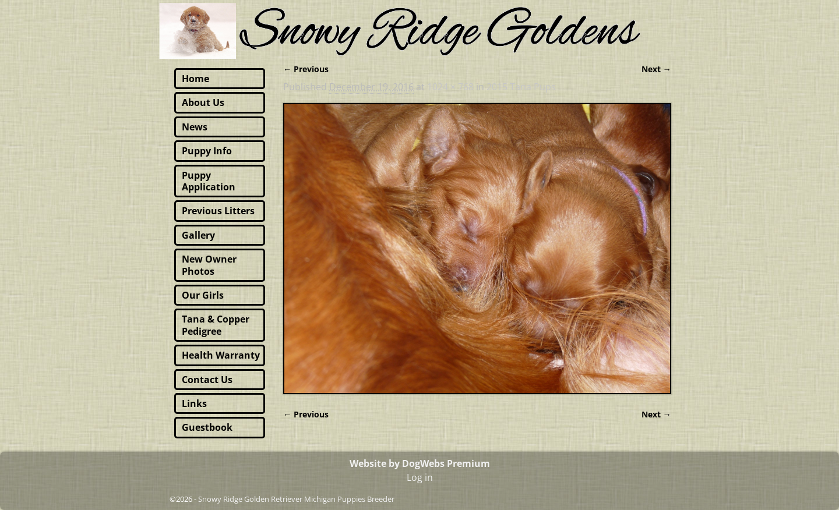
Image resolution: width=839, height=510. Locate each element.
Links (194, 403)
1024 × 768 (450, 86)
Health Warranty (221, 355)
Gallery (198, 235)
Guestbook (207, 427)
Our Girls (203, 295)
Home (195, 78)
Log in (420, 477)
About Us (203, 102)
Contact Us (207, 379)
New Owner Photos (209, 265)
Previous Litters (218, 210)
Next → (656, 69)
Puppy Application (208, 181)
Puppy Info (207, 150)
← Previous (306, 69)
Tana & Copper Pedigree (215, 325)
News (194, 127)
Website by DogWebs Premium (420, 463)
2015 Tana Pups (521, 86)
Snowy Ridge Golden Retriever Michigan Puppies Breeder (296, 499)
